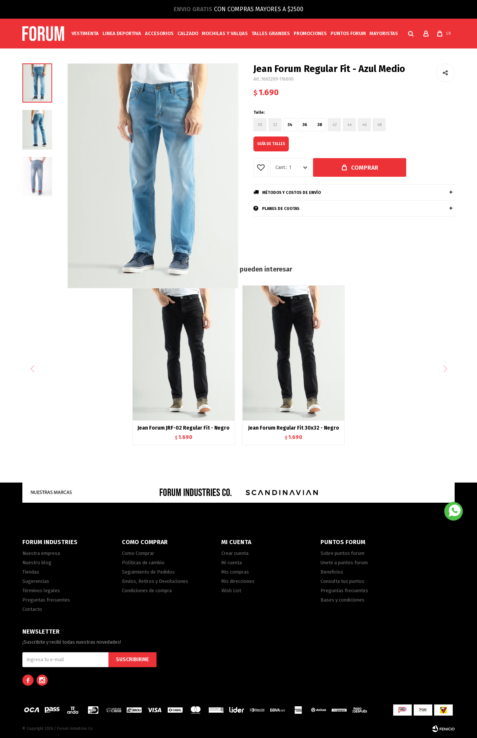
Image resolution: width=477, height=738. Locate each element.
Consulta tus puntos (342, 581)
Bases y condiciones (342, 600)
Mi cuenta (231, 562)
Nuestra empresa (41, 553)
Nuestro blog (36, 562)
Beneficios (331, 572)
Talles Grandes (271, 33)
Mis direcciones (238, 581)
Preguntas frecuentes (46, 600)
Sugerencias (35, 581)
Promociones (310, 33)
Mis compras (235, 572)
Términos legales (41, 590)
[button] (446, 369)
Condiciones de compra (147, 590)
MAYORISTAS (384, 33)
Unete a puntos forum (344, 562)
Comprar (364, 167)
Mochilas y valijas (225, 33)
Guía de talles (271, 144)
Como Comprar (138, 553)
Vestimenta (85, 33)
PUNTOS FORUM (348, 33)
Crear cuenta (235, 553)
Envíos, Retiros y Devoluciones (155, 581)
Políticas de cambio (143, 562)
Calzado (187, 33)
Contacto (32, 609)
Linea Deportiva (121, 33)
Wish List (231, 590)
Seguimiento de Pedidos (148, 572)
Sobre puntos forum (342, 553)
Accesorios (159, 33)
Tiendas (30, 572)
